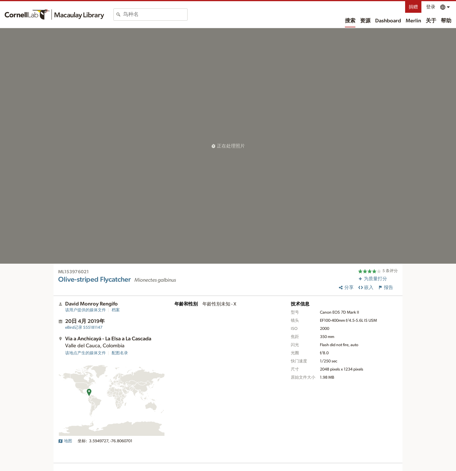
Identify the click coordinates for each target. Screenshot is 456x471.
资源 (365, 21)
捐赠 (413, 7)
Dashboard (388, 21)
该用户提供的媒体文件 (85, 310)
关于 (431, 21)
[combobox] (155, 14)
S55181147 (83, 328)
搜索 (350, 21)
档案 (116, 310)
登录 (430, 7)
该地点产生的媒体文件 (85, 353)
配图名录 (120, 353)
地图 (65, 441)
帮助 (446, 21)
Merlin (413, 21)
